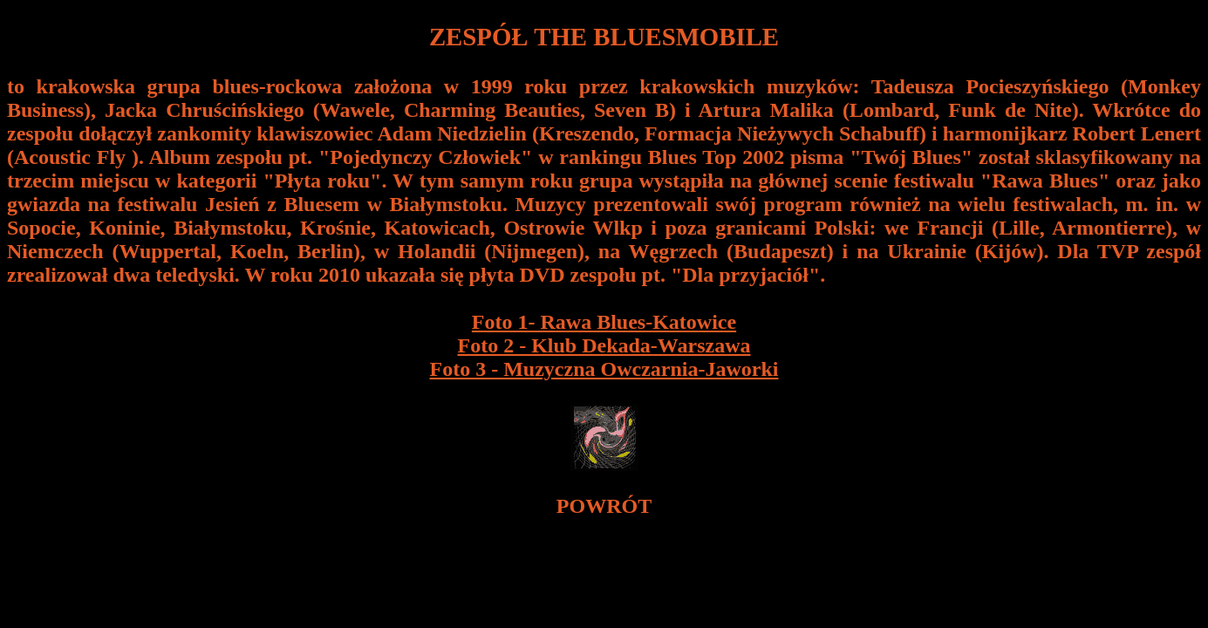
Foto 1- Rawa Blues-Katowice (604, 322)
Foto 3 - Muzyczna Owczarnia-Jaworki (604, 369)
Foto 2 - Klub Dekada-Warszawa (604, 345)
